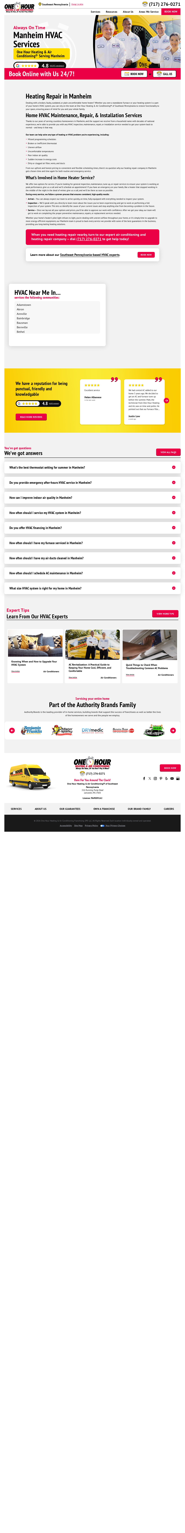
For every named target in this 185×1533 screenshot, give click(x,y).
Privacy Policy (91, 825)
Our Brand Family (139, 808)
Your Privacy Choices (112, 825)
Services (95, 11)
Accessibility (66, 825)
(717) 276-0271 (164, 4)
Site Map (78, 825)
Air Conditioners (51, 671)
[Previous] (12, 730)
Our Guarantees (70, 808)
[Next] (166, 400)
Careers (169, 808)
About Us (128, 11)
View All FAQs (168, 452)
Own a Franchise (104, 808)
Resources (111, 11)
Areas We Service (149, 11)
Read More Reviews (31, 417)
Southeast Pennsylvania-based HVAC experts (89, 255)
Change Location (77, 4)
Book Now (170, 11)
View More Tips (165, 613)
